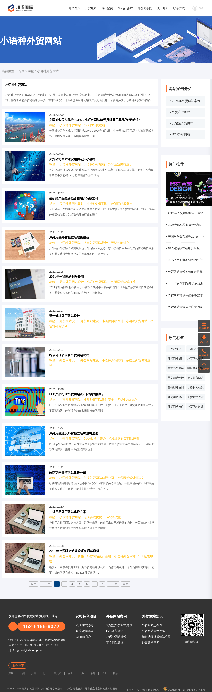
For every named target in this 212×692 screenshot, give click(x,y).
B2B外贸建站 (114, 631)
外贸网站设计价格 (195, 397)
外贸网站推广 (176, 406)
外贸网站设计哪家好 (131, 477)
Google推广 (125, 8)
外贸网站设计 (176, 358)
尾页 (126, 584)
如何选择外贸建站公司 (156, 636)
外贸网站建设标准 (123, 281)
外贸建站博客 (150, 642)
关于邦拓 (162, 8)
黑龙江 (57, 673)
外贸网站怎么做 (152, 625)
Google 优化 (84, 636)
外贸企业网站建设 (120, 164)
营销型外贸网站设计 (176, 388)
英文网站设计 (176, 377)
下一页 (113, 584)
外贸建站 (91, 8)
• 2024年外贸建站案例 (185, 101)
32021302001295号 (194, 689)
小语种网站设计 (195, 388)
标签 (31, 71)
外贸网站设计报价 (176, 397)
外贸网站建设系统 (195, 407)
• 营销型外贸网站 (181, 123)
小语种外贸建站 (94, 125)
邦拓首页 (74, 8)
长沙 (115, 673)
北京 (44, 673)
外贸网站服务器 (121, 203)
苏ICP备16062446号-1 (148, 689)
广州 (22, 673)
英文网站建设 (114, 642)
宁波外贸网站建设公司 (99, 477)
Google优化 (113, 517)
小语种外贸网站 (70, 125)
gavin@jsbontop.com (30, 650)
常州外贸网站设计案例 (99, 399)
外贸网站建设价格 (153, 631)
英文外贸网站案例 (176, 369)
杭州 (70, 673)
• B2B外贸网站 (180, 134)
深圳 (10, 673)
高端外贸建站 (84, 631)
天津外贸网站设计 (71, 203)
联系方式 (179, 8)
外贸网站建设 (195, 358)
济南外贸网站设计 (96, 242)
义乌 (33, 673)
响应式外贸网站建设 (195, 369)
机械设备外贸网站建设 (123, 438)
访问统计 (195, 348)
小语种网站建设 (116, 636)
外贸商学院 (145, 8)
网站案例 (107, 8)
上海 (81, 673)
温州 (104, 673)
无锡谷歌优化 (120, 242)
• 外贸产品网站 (180, 112)
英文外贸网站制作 (195, 378)
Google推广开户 (95, 438)
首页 (21, 71)
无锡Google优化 (128, 399)
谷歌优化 (175, 348)
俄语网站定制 (84, 625)
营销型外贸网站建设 (119, 625)
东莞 (92, 673)
